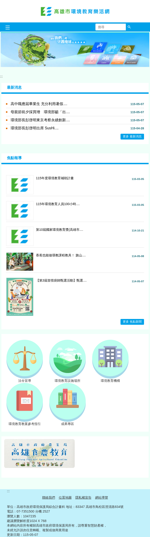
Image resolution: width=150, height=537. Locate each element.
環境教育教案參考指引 (24, 422)
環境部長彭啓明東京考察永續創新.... (40, 120)
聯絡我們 (48, 497)
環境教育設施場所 (67, 379)
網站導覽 (101, 497)
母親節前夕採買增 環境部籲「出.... (40, 112)
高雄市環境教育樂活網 (75, 11)
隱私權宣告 (83, 497)
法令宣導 (24, 379)
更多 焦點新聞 (132, 321)
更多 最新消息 (132, 136)
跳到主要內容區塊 (2, 2)
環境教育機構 (110, 379)
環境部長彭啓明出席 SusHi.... (35, 128)
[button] (129, 27)
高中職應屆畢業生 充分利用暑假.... (39, 104)
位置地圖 (65, 497)
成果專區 (67, 422)
